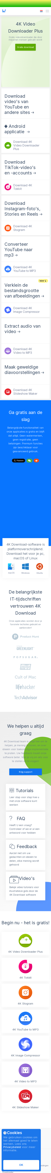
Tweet (18, 460)
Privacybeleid (12, 1147)
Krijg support (25, 772)
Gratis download (25, 47)
